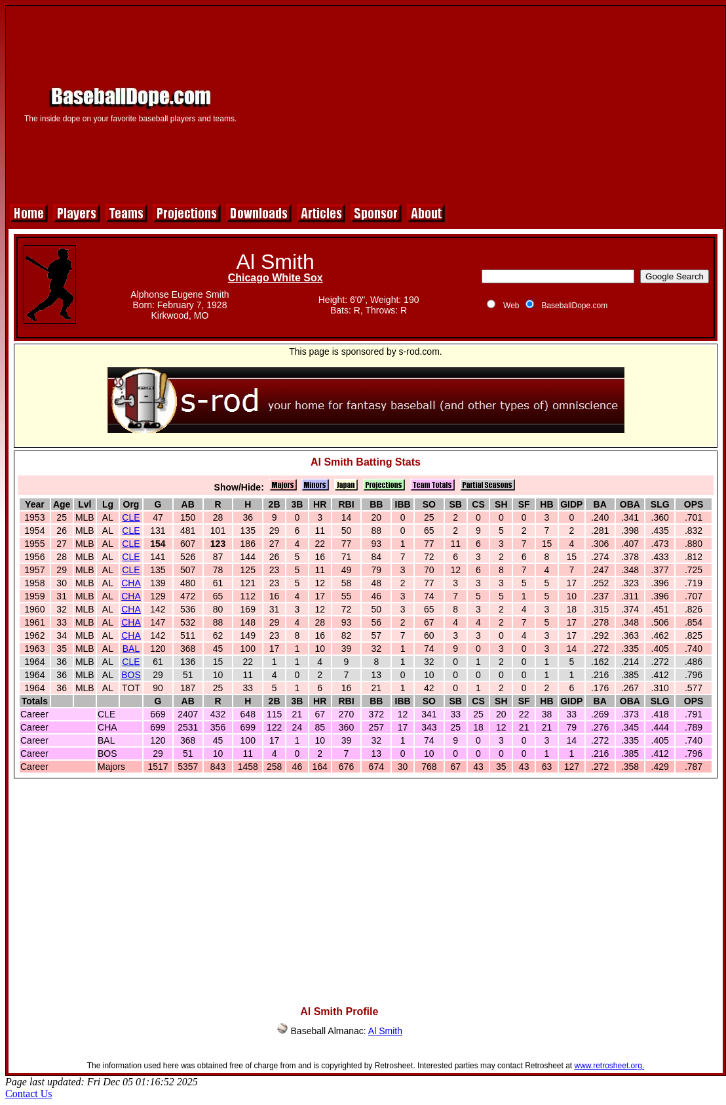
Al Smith (385, 1031)
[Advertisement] (486, 103)
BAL (131, 648)
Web (511, 305)
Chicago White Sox (275, 277)
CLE (131, 517)
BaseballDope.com (574, 305)
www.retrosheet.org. (610, 1065)
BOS (131, 675)
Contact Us (28, 1093)
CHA (131, 583)
